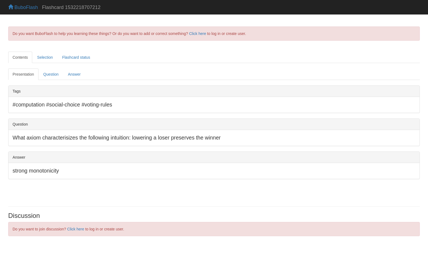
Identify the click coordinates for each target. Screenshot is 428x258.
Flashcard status (76, 57)
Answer (74, 74)
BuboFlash (23, 7)
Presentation (23, 74)
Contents (20, 57)
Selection (45, 57)
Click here (197, 33)
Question (51, 74)
